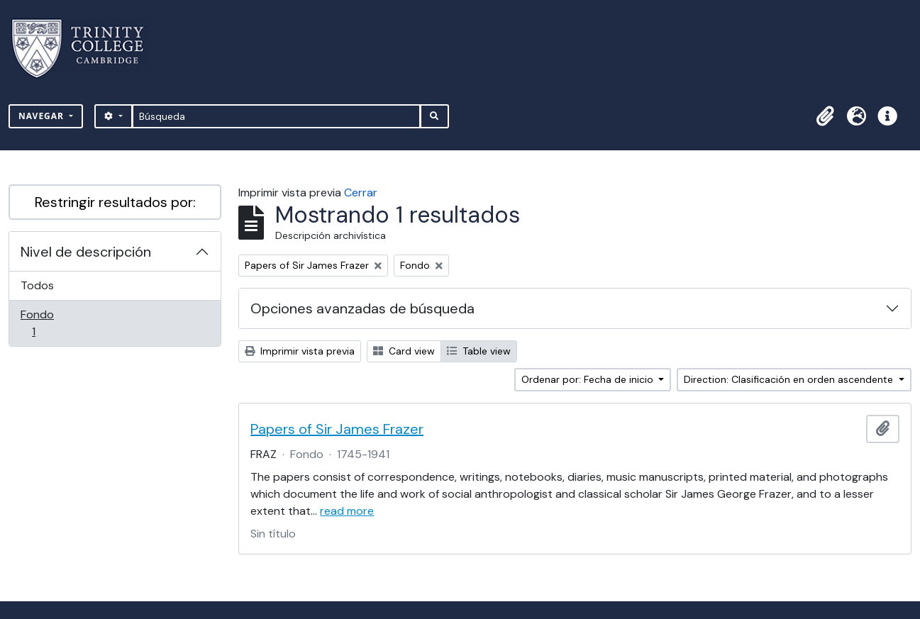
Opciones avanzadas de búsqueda (362, 308)
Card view (404, 351)
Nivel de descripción (86, 251)
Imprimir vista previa (300, 351)
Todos (37, 285)
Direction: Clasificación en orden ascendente (790, 379)
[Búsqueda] (276, 116)
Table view (479, 351)
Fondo (53, 323)
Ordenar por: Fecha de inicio (588, 379)
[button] (825, 116)
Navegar (42, 116)
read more (347, 510)
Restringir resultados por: (115, 202)
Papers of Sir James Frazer (336, 428)
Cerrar (360, 192)
